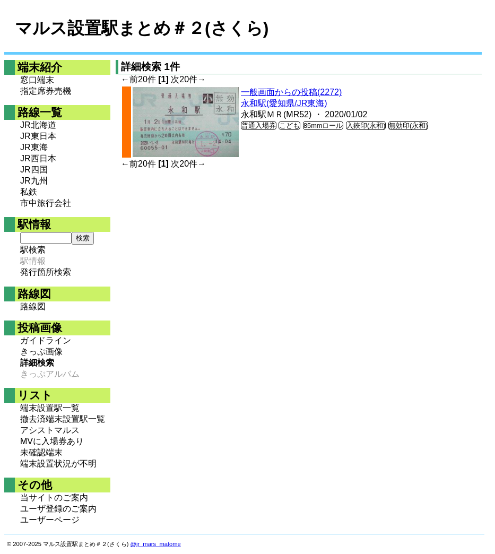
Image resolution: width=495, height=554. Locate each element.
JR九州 (34, 180)
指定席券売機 (45, 91)
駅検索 (33, 249)
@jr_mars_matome (156, 544)
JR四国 (34, 169)
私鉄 (28, 191)
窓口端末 (37, 79)
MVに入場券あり (52, 441)
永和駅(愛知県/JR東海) (284, 103)
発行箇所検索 (45, 271)
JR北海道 (38, 124)
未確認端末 (41, 452)
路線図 (33, 306)
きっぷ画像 (41, 351)
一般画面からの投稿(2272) (291, 92)
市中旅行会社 (45, 202)
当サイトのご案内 (54, 497)
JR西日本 (38, 158)
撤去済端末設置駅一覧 (62, 418)
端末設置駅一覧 (50, 407)
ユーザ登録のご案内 (58, 508)
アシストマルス (50, 430)
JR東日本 (38, 136)
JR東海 (34, 147)
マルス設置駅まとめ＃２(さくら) (141, 28)
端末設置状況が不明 (58, 463)
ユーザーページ (50, 519)
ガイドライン (45, 340)
